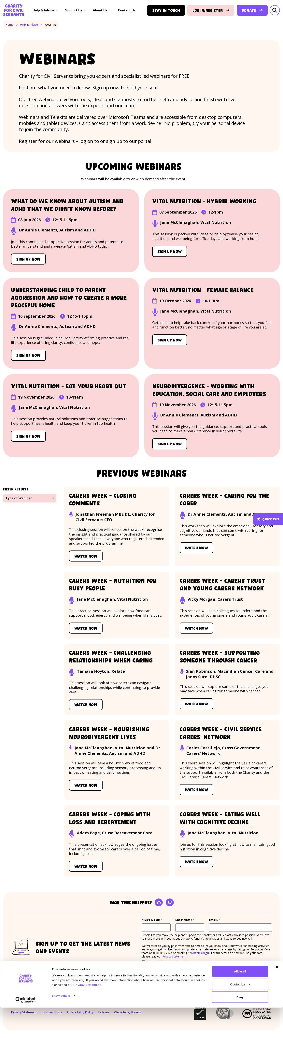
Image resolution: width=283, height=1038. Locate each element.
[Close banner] (277, 997)
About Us (102, 10)
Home (9, 24)
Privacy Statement (87, 1015)
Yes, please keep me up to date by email (173, 962)
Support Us (76, 10)
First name (156, 920)
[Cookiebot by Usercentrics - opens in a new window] (25, 1030)
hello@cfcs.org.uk (199, 953)
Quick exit (268, 519)
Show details (61, 1026)
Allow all (240, 1001)
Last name (189, 920)
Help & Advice (46, 10)
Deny (240, 1027)
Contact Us (126, 10)
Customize (240, 1014)
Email (222, 920)
